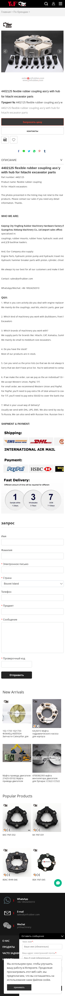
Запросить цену (32, 122)
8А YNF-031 (38, 834)
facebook (18, 151)
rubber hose (35, 238)
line (23, 151)
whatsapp (34, 151)
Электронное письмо (14, 564)
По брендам (20, 12)
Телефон (6, 591)
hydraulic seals (50, 238)
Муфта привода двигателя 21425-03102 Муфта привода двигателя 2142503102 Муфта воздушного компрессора (17, 778)
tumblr (44, 151)
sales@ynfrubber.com (21, 278)
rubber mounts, (20, 238)
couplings (6, 238)
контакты (32, 130)
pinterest (39, 151)
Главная (6, 12)
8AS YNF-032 (9, 834)
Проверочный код (13, 658)
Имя (3, 536)
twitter (29, 151)
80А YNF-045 (38, 879)
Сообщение (9, 619)
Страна (6, 578)
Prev (5, 51)
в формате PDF (5, 139)
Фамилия (6, 550)
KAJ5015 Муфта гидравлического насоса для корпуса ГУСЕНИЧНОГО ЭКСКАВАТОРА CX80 (45, 733)
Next (59, 51)
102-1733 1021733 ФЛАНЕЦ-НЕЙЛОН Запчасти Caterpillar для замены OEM (15, 733)
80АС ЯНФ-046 (10, 879)
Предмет (7, 605)
